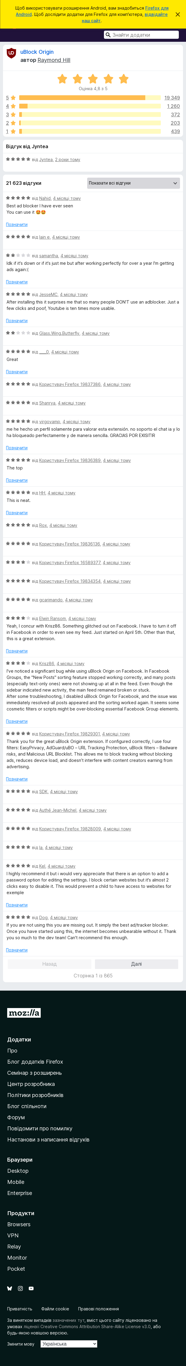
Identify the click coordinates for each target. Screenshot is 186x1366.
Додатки (19, 1039)
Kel (42, 866)
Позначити (17, 224)
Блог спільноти (26, 1106)
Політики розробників (35, 1095)
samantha (48, 255)
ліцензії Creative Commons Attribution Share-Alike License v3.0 (87, 1326)
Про (12, 1050)
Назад (49, 964)
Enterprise (19, 1193)
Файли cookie (55, 1308)
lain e (44, 237)
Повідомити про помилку (39, 1128)
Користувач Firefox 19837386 (70, 384)
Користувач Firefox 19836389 (70, 460)
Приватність (19, 1308)
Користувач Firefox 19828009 (70, 828)
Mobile (15, 1182)
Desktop (17, 1171)
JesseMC (48, 294)
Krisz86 (46, 663)
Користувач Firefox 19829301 (69, 733)
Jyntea (46, 159)
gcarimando (51, 599)
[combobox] (141, 35)
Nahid (45, 198)
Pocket (16, 1269)
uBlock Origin (37, 52)
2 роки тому (67, 159)
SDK (43, 791)
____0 (44, 351)
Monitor (17, 1257)
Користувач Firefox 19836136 (69, 543)
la (41, 847)
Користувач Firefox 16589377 (69, 562)
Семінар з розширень (34, 1073)
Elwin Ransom (52, 618)
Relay (14, 1246)
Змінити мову (20, 1343)
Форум (16, 1117)
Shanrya (47, 402)
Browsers (19, 1224)
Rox (43, 525)
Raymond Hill (53, 60)
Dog (43, 917)
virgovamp (49, 421)
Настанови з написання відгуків (48, 1139)
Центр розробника (31, 1084)
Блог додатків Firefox (35, 1062)
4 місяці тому (67, 198)
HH (42, 492)
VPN (13, 1235)
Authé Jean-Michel (57, 810)
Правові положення (98, 1308)
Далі (136, 964)
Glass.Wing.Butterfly (59, 333)
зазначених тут (68, 1320)
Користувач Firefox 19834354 (70, 581)
